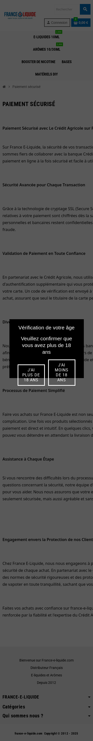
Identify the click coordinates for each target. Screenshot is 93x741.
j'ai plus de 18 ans (31, 375)
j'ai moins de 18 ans (61, 372)
